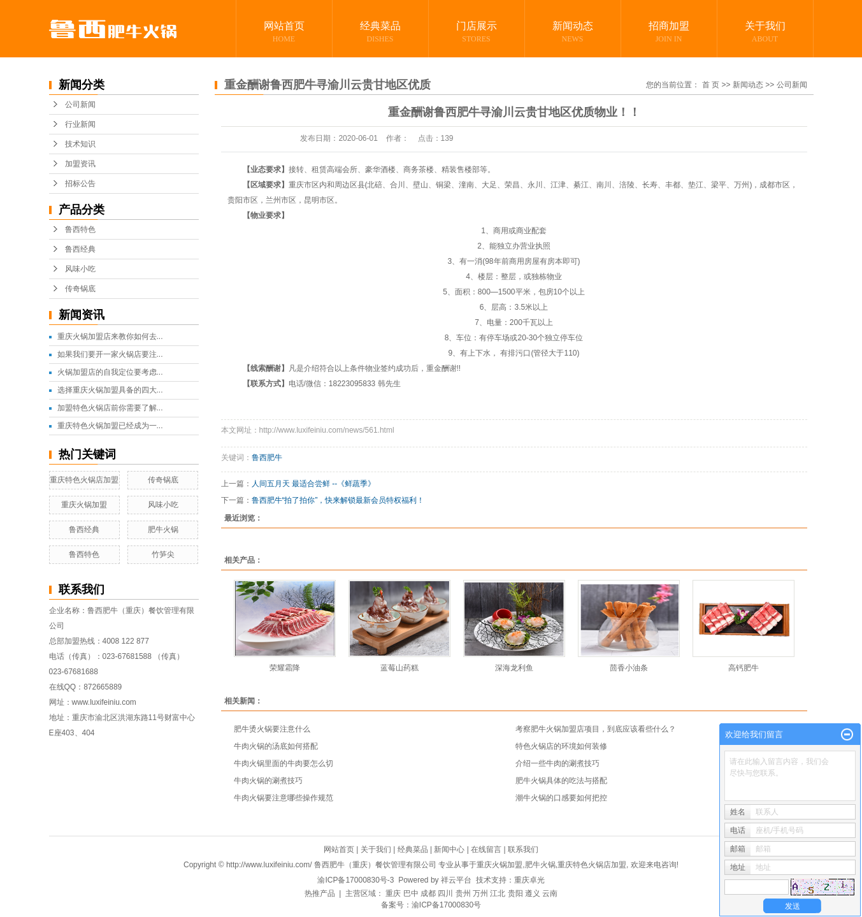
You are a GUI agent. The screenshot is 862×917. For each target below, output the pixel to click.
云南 (549, 893)
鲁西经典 (80, 249)
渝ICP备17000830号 (446, 904)
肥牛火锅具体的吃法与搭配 (561, 780)
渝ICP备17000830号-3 (355, 880)
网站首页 (284, 32)
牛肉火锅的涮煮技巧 (268, 780)
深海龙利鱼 (514, 667)
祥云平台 (456, 880)
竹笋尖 (163, 554)
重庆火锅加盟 (84, 504)
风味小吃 (80, 268)
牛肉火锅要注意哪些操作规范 (283, 797)
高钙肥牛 (743, 667)
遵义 (532, 893)
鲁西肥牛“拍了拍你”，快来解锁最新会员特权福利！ (338, 500)
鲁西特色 (80, 229)
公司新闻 (80, 104)
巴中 (411, 893)
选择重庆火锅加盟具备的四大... (110, 390)
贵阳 (515, 893)
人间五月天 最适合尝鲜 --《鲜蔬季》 (314, 483)
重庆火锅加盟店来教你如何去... (110, 336)
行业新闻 (80, 124)
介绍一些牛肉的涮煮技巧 (557, 763)
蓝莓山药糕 (399, 667)
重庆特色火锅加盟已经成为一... (110, 425)
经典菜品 (380, 32)
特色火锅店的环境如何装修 (561, 746)
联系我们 (523, 849)
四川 (445, 893)
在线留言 (486, 849)
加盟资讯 (80, 163)
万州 (480, 893)
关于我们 (765, 32)
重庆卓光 (529, 880)
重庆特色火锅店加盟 (84, 479)
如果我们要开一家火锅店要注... (110, 354)
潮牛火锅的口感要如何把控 (561, 797)
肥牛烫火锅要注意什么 (272, 729)
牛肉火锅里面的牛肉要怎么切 (283, 763)
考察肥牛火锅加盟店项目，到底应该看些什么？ (595, 729)
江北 (497, 893)
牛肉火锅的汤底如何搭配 (276, 746)
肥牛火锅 (163, 529)
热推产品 (320, 893)
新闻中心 (449, 849)
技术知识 (80, 144)
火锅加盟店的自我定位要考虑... (110, 372)
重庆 (393, 893)
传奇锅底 (80, 288)
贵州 (463, 893)
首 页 (710, 84)
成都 (428, 893)
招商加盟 (669, 32)
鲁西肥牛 (267, 457)
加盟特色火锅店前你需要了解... (110, 407)
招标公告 (80, 183)
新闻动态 (573, 32)
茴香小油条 (629, 667)
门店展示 (476, 32)
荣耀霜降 (284, 667)
